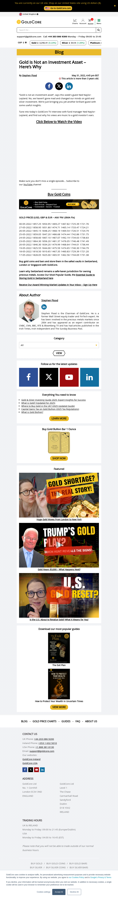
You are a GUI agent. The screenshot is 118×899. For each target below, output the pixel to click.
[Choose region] (29, 14)
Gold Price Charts (44, 721)
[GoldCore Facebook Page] (28, 377)
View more (59, 707)
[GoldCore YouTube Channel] (69, 377)
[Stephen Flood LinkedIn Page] (44, 307)
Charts (75, 21)
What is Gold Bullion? (32, 412)
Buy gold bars (78, 863)
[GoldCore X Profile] (48, 377)
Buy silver (36, 867)
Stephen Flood (29, 75)
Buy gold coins (55, 863)
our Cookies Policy (76, 877)
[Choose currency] (22, 42)
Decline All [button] (74, 892)
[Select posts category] (59, 345)
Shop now (59, 458)
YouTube (28, 184)
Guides (65, 721)
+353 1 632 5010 (47, 743)
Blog (24, 721)
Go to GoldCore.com (58, 8)
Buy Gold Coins (59, 194)
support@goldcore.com (29, 36)
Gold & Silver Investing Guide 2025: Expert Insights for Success (53, 399)
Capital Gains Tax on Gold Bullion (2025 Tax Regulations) (50, 409)
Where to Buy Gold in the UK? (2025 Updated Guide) (48, 406)
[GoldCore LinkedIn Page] (89, 377)
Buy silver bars (79, 867)
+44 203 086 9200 (58, 36)
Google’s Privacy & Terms (100, 877)
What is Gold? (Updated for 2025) (38, 402)
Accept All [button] (59, 892)
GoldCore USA (29, 763)
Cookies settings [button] (43, 892)
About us (91, 721)
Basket (90, 22)
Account (82, 21)
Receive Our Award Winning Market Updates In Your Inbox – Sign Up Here (58, 284)
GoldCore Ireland (31, 759)
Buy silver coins (56, 867)
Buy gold (36, 863)
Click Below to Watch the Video (59, 122)
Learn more (59, 418)
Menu (99, 21)
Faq (77, 721)
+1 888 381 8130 (44, 747)
